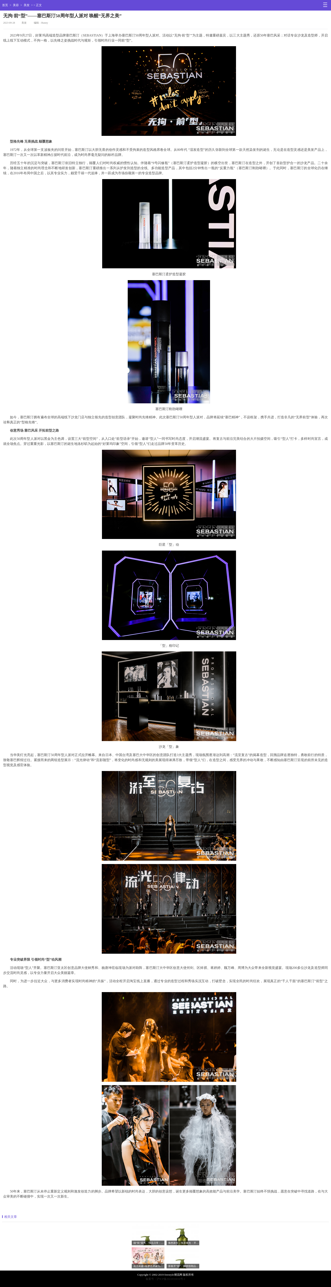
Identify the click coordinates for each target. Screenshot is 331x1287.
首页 (5, 5)
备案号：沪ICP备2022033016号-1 (165, 1278)
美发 (27, 5)
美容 (16, 5)
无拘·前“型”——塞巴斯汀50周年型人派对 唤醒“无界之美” (62, 15)
